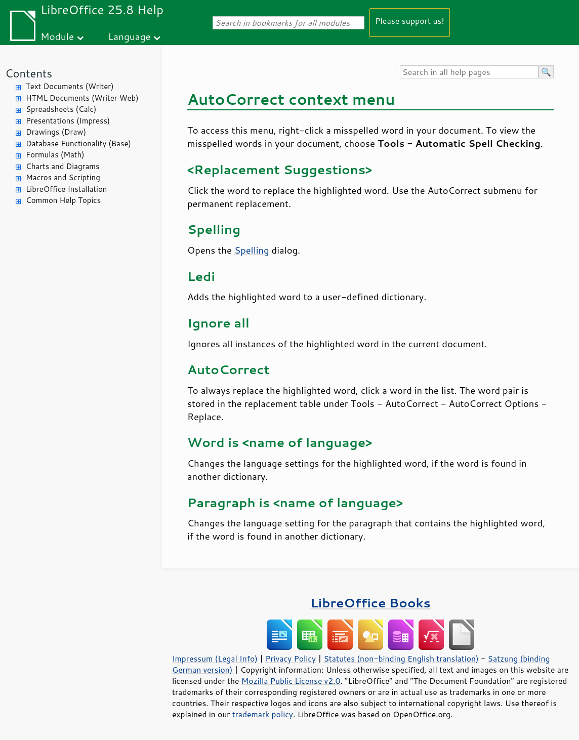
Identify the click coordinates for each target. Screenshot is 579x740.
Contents (28, 73)
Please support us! (409, 20)
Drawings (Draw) (56, 132)
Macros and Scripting (63, 177)
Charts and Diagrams (62, 166)
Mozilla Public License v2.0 (291, 680)
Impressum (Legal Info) (215, 658)
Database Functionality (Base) (78, 143)
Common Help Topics (63, 200)
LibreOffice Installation (66, 189)
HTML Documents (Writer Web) (82, 98)
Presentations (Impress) (68, 120)
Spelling (251, 250)
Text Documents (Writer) (70, 86)
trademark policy (262, 714)
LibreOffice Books (370, 602)
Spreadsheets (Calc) (61, 109)
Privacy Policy (290, 658)
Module (57, 36)
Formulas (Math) (55, 154)
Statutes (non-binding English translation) (400, 658)
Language (129, 36)
